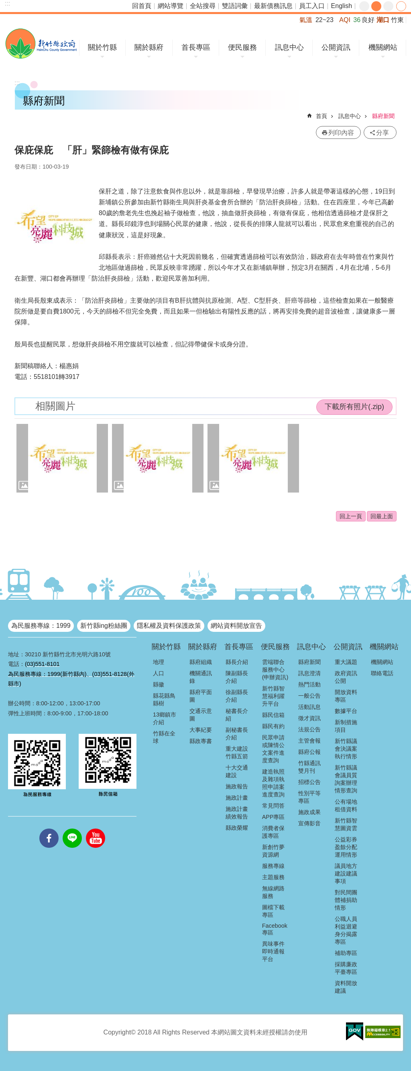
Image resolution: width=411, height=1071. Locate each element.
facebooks (49, 829)
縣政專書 (200, 741)
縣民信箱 (273, 715)
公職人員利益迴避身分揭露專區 (346, 930)
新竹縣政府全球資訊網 (41, 43)
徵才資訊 (309, 718)
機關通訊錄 (200, 677)
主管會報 (309, 740)
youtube (95, 829)
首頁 (321, 116)
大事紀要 (200, 730)
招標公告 (309, 782)
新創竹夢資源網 (273, 851)
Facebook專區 (274, 929)
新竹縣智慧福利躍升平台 (273, 696)
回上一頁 (351, 516)
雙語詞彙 (235, 5)
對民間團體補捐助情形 (346, 900)
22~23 (324, 19)
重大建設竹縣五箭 (237, 752)
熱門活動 (309, 684)
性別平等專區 (309, 797)
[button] (62, 458)
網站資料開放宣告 (236, 625)
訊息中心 (289, 47)
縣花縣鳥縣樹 (164, 699)
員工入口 (312, 5)
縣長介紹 (237, 662)
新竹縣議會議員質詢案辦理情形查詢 (346, 779)
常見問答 (273, 805)
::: (7, 3)
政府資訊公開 (346, 677)
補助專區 (346, 953)
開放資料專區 (346, 696)
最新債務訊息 (273, 5)
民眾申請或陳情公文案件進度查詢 (273, 749)
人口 (158, 673)
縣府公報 (309, 752)
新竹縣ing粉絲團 (103, 625)
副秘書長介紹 (237, 734)
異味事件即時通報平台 (273, 951)
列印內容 (341, 132)
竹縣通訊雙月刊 (309, 767)
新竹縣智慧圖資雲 (346, 824)
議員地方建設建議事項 (346, 873)
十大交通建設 (237, 771)
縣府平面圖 (200, 696)
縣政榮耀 (237, 828)
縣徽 (158, 684)
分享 (401, 6)
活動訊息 (309, 707)
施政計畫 (237, 797)
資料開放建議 (346, 987)
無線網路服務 (273, 892)
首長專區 (195, 47)
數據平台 (346, 711)
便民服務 (242, 47)
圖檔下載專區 (273, 911)
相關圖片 (55, 406)
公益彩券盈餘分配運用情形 (346, 847)
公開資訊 (335, 47)
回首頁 (141, 5)
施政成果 (309, 812)
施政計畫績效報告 (237, 813)
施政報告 (237, 786)
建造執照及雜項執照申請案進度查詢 (273, 783)
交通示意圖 (200, 715)
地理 (158, 662)
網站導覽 (170, 5)
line (72, 829)
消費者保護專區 (273, 832)
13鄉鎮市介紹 (164, 718)
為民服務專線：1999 (41, 625)
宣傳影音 (309, 823)
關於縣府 (148, 47)
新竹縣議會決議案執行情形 (346, 748)
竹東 (397, 19)
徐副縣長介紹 (237, 696)
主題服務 (273, 877)
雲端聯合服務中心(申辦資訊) (275, 669)
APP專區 (273, 817)
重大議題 (346, 662)
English (341, 5)
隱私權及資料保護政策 (169, 625)
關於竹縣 (102, 47)
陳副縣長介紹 (237, 677)
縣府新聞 (383, 116)
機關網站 (382, 47)
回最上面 (381, 516)
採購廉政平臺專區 (346, 968)
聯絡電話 (382, 673)
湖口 (382, 19)
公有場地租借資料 (346, 805)
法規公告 (309, 729)
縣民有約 (273, 726)
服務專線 (273, 866)
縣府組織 (200, 662)
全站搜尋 (203, 5)
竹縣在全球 (164, 737)
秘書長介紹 (237, 715)
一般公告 (309, 695)
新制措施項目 (346, 726)
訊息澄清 (309, 673)
